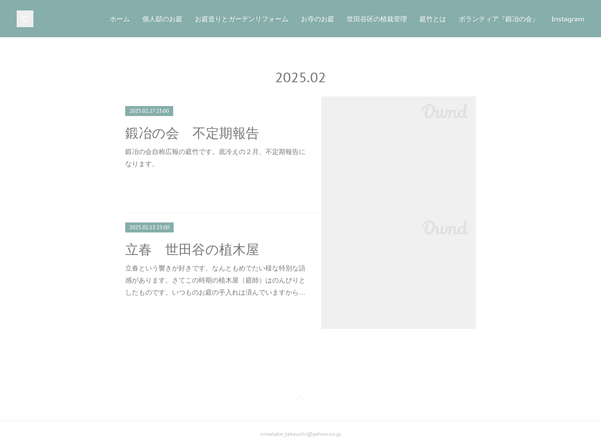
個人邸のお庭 (162, 19)
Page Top (300, 400)
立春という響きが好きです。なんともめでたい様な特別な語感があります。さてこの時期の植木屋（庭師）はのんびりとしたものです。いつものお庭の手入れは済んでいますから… (215, 280)
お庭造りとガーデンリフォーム (241, 19)
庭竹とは (432, 19)
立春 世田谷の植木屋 (192, 249)
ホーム (120, 19)
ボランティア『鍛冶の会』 (499, 19)
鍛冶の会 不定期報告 (192, 133)
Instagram (567, 19)
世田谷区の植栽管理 (377, 19)
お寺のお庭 (317, 19)
